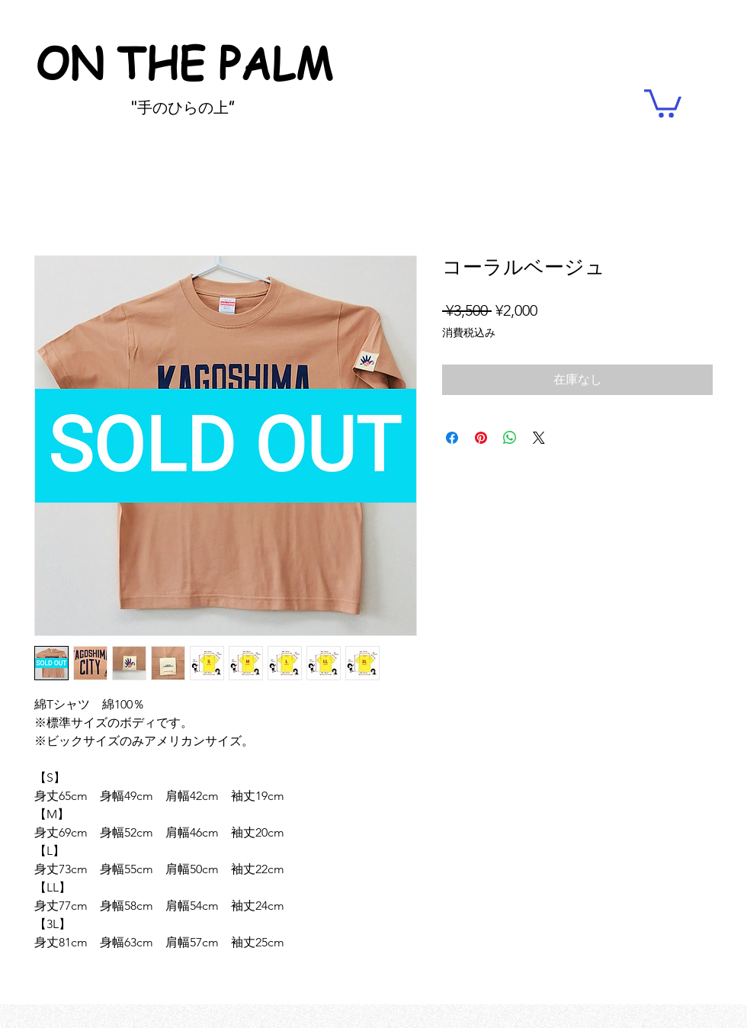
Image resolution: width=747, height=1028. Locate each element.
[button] (662, 101)
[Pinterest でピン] (481, 438)
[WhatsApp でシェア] (510, 438)
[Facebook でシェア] (452, 438)
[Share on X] (539, 438)
